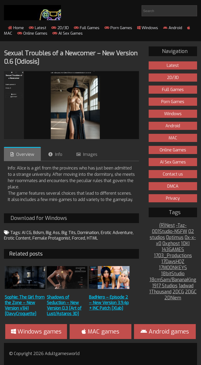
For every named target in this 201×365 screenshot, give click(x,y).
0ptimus (174, 238)
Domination (88, 232)
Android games (165, 331)
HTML (92, 238)
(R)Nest (167, 226)
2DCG (178, 292)
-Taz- (181, 226)
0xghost (171, 244)
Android (172, 27)
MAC (173, 138)
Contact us (173, 174)
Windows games (36, 331)
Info (58, 154)
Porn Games (118, 27)
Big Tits (69, 232)
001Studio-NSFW (169, 232)
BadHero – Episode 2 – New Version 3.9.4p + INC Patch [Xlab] (109, 302)
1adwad (185, 286)
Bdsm (38, 232)
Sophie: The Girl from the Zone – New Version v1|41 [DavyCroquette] (24, 305)
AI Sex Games (67, 33)
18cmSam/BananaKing (172, 280)
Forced (78, 238)
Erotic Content (17, 238)
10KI (185, 244)
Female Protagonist (51, 238)
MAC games (100, 331)
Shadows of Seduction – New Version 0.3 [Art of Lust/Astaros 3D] (64, 305)
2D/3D (60, 27)
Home (16, 27)
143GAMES (172, 250)
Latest (37, 27)
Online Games (32, 33)
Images (90, 154)
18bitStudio (173, 274)
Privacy (173, 198)
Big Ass (53, 232)
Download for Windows (38, 218)
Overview (25, 154)
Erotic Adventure (117, 232)
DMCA (172, 186)
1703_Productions (173, 256)
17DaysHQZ (172, 262)
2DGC (191, 292)
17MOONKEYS (173, 268)
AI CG (26, 232)
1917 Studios (164, 286)
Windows (147, 27)
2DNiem (172, 298)
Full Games (86, 27)
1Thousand (160, 292)
